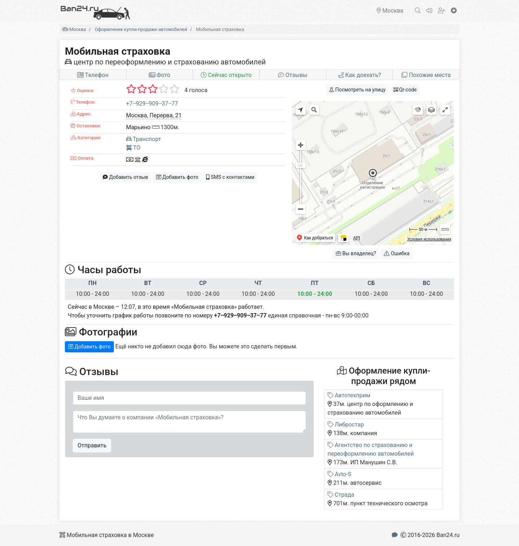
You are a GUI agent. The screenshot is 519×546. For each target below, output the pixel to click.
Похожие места (426, 75)
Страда (341, 494)
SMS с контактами (230, 177)
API (356, 237)
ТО (133, 147)
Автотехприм (349, 395)
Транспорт (143, 139)
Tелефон (92, 75)
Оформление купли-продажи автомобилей (141, 29)
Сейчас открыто (226, 75)
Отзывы (292, 75)
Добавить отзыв (125, 177)
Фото (159, 75)
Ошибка (396, 253)
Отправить (91, 445)
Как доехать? (359, 75)
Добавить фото (177, 177)
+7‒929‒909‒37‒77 (152, 103)
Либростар (346, 424)
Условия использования (429, 239)
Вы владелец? (356, 253)
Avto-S (339, 474)
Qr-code (405, 89)
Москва (77, 29)
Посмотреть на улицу (357, 89)
